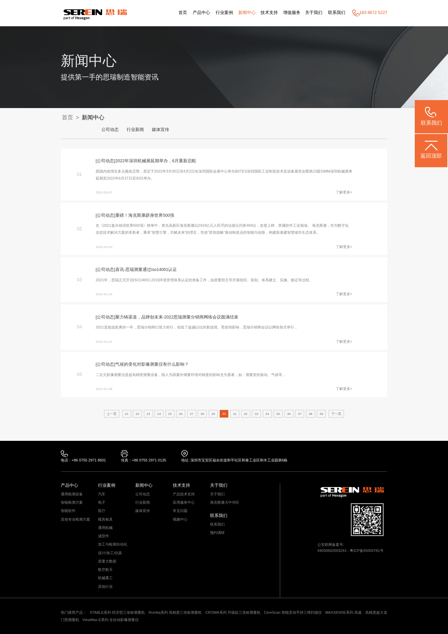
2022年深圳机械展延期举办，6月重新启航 (155, 161)
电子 (101, 502)
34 (267, 414)
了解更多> (344, 192)
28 (202, 414)
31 (235, 414)
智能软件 (68, 511)
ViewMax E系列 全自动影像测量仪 (110, 620)
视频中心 (180, 519)
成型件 (103, 536)
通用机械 (105, 528)
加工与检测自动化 (112, 544)
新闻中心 (247, 12)
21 (127, 414)
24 (159, 414)
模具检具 (105, 519)
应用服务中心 (184, 502)
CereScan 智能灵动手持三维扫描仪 (293, 612)
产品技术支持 (184, 494)
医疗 (101, 511)
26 (180, 414)
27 (191, 414)
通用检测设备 (72, 494)
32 (246, 414)
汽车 (101, 494)
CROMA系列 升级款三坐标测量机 (233, 612)
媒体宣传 (160, 129)
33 (256, 414)
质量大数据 (107, 561)
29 (213, 414)
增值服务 (291, 12)
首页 (182, 12)
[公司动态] (105, 161)
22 (137, 414)
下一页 (336, 414)
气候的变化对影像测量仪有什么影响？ (152, 364)
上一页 (112, 414)
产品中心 (201, 12)
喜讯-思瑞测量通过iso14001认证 (146, 269)
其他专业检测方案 (75, 519)
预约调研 (217, 533)
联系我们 (336, 12)
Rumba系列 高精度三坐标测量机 (175, 612)
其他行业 (105, 586)
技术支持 (269, 12)
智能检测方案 (72, 502)
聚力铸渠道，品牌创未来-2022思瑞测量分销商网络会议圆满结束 (176, 317)
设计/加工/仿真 (110, 553)
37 (299, 414)
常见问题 (180, 511)
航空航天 (105, 569)
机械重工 (105, 578)
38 (310, 414)
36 (289, 414)
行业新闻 (135, 129)
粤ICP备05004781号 (367, 551)
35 (278, 414)
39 (321, 414)
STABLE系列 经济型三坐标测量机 (117, 612)
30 (224, 414)
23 (148, 414)
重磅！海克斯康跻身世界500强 (144, 215)
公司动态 (110, 129)
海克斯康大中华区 (224, 502)
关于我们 (313, 12)
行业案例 (224, 12)
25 (170, 414)
